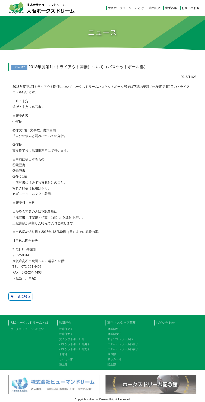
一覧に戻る (20, 296)
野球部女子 (66, 335)
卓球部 (63, 356)
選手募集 (171, 8)
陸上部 (63, 366)
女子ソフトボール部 (71, 340)
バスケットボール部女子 (74, 351)
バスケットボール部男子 (74, 345)
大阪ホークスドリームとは (126, 8)
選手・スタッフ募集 (121, 324)
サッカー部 (66, 361)
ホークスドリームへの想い (27, 330)
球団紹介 (154, 8)
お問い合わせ (191, 8)
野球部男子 (66, 330)
